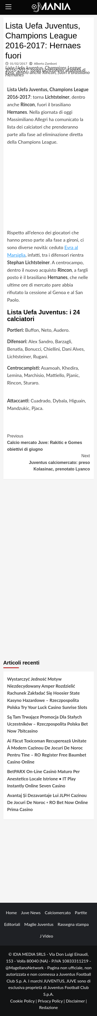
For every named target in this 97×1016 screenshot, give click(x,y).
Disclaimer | (76, 1000)
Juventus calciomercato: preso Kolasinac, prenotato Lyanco (48, 462)
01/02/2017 (18, 63)
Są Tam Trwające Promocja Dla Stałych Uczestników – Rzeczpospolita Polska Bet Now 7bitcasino (47, 724)
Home (11, 912)
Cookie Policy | (24, 1000)
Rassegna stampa (73, 924)
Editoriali (12, 924)
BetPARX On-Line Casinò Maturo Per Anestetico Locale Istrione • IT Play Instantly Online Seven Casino (43, 778)
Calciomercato (58, 912)
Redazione (48, 1007)
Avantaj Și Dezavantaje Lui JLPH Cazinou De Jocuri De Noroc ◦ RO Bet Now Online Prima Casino (47, 802)
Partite (81, 912)
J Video (46, 935)
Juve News (31, 912)
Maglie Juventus (39, 924)
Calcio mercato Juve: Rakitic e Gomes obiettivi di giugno (48, 442)
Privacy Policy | (52, 1000)
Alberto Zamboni (45, 63)
